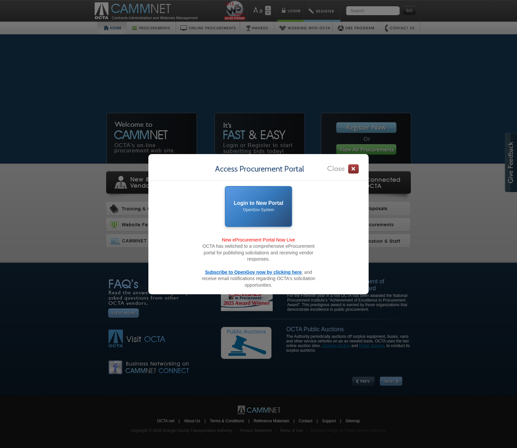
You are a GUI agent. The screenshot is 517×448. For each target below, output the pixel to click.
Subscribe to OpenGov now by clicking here (253, 272)
